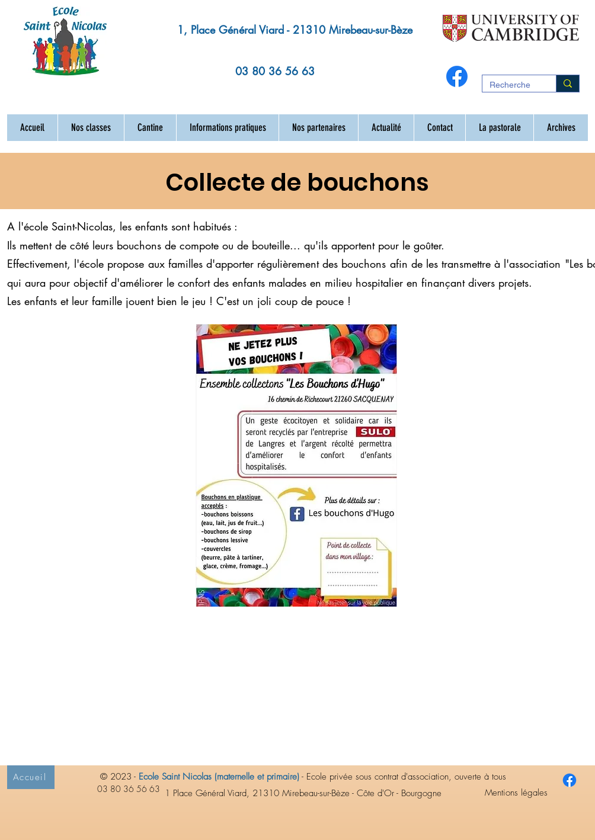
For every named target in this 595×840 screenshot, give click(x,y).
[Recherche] (510, 85)
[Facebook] (457, 76)
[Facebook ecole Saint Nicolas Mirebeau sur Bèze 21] (569, 780)
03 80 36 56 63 (275, 71)
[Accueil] (31, 777)
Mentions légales (516, 793)
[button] (90, 127)
